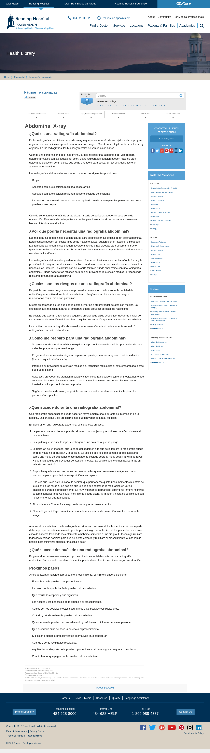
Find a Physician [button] (166, 139)
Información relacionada (40, 77)
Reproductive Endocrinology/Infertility (164, 188)
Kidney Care (155, 266)
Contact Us (185, 711)
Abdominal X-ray (157, 346)
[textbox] (138, 95)
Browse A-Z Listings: (107, 101)
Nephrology (155, 216)
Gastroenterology (157, 196)
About (151, 16)
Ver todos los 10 (157, 362)
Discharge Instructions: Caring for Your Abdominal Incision (165, 319)
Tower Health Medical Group (80, 3)
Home (7, 77)
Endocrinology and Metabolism (162, 192)
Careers (65, 698)
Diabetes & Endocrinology (160, 246)
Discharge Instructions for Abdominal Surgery (164, 306)
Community (164, 16)
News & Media (82, 698)
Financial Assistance (16, 731)
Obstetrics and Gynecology (160, 212)
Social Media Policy (194, 733)
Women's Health (157, 258)
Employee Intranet (32, 743)
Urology (154, 229)
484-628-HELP (105, 713)
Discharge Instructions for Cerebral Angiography (163, 313)
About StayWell (105, 687)
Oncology (154, 204)
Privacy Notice (37, 731)
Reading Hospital (39, 3)
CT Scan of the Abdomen (160, 354)
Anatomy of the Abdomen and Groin (164, 301)
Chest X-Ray (155, 350)
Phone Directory (24, 711)
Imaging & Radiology (158, 242)
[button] (87, 101)
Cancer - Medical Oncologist (161, 220)
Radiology (154, 225)
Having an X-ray (157, 324)
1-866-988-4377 (145, 713)
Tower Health (11, 3)
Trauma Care (156, 270)
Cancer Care (155, 254)
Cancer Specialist (157, 200)
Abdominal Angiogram (159, 342)
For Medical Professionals (189, 16)
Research (101, 698)
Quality (116, 698)
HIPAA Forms (13, 743)
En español (19, 77)
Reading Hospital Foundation (131, 3)
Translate (31, 97)
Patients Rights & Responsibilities (25, 735)
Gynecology (155, 208)
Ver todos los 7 (157, 329)
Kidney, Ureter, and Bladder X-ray (163, 358)
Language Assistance (137, 698)
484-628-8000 (64, 713)
